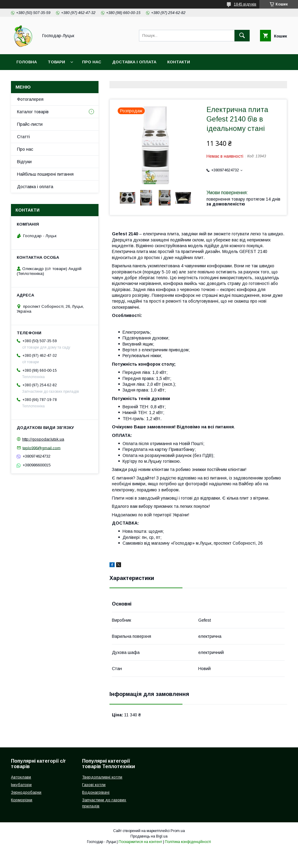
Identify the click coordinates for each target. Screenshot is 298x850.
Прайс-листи (30, 124)
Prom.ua (178, 831)
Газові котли (94, 784)
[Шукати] (242, 35)
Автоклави (21, 777)
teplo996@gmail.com (42, 447)
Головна (26, 62)
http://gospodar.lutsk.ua (43, 439)
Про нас (91, 62)
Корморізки (21, 800)
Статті (23, 136)
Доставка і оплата (134, 62)
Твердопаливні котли (102, 777)
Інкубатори (21, 784)
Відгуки (24, 161)
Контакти (178, 62)
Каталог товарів (33, 111)
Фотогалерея (30, 99)
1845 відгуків (245, 4)
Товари (56, 62)
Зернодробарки (26, 792)
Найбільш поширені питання (45, 174)
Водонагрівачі (95, 792)
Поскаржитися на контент (140, 842)
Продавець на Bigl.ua (149, 836)
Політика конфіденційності (188, 842)
